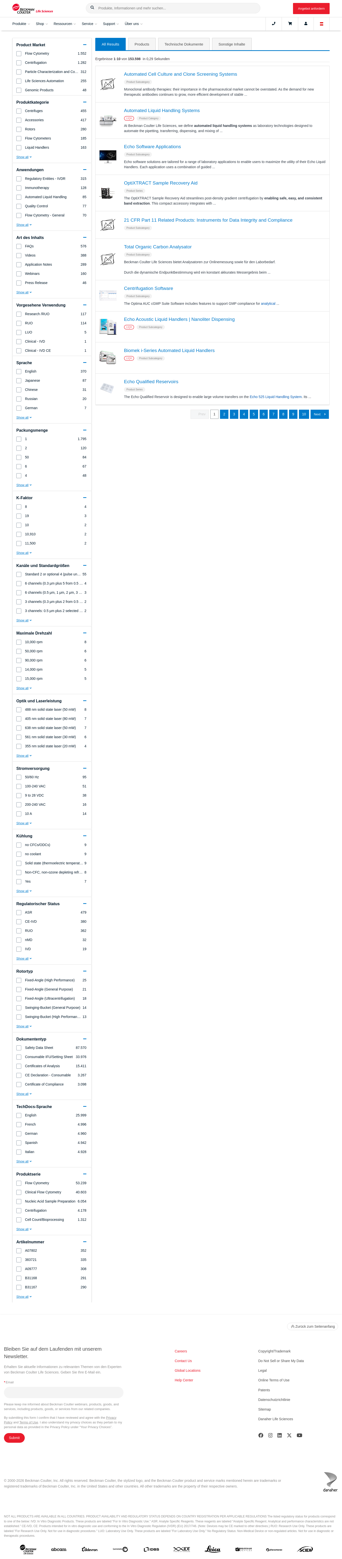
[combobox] (173, 8)
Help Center (184, 1380)
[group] (52, 53)
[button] (92, 8)
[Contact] (274, 23)
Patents (264, 1390)
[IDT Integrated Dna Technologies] (182, 1550)
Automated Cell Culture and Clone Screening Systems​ (180, 74)
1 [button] (215, 415)
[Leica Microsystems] (212, 1550)
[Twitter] (289, 1436)
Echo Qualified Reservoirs (151, 382)
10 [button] (304, 415)
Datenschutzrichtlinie (274, 1400)
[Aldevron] (89, 1550)
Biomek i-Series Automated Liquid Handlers (169, 351)
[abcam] (58, 1550)
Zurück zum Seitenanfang (312, 1326)
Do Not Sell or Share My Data (281, 1361)
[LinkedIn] (279, 1436)
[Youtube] (299, 1436)
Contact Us (183, 1361)
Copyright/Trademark (274, 1351)
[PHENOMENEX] (274, 1550)
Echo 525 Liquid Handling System (276, 397)
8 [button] (283, 415)
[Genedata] (120, 1550)
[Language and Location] (322, 23)
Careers (181, 1351)
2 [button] (224, 415)
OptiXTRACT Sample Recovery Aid (160, 183)
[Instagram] (270, 1436)
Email (9, 1382)
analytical (268, 304)
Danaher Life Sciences (275, 1419)
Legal (262, 1370)
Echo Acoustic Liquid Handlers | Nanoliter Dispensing (179, 319)
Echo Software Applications (152, 147)
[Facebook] (260, 1436)
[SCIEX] (305, 1550)
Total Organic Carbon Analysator (158, 247)
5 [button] (254, 415)
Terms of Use (28, 1422)
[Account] (306, 23)
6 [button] (264, 415)
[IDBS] (151, 1550)
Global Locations (187, 1370)
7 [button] (273, 415)
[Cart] (290, 23)
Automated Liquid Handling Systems (162, 110)
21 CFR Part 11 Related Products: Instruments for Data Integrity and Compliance (208, 220)
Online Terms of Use (274, 1380)
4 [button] (244, 415)
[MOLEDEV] (243, 1550)
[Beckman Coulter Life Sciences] (32, 8)
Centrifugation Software (148, 288)
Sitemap (264, 1409)
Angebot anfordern (311, 8)
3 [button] (234, 415)
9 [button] (293, 415)
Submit (14, 1438)
